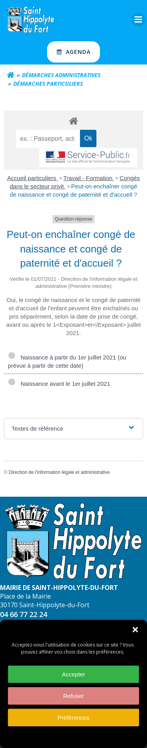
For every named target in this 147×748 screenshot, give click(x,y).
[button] (135, 635)
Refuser (73, 700)
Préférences (73, 722)
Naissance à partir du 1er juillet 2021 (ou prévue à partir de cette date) (67, 361)
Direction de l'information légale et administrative (59, 472)
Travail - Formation (89, 178)
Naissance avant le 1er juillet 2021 (59, 383)
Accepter (73, 679)
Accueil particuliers (32, 178)
